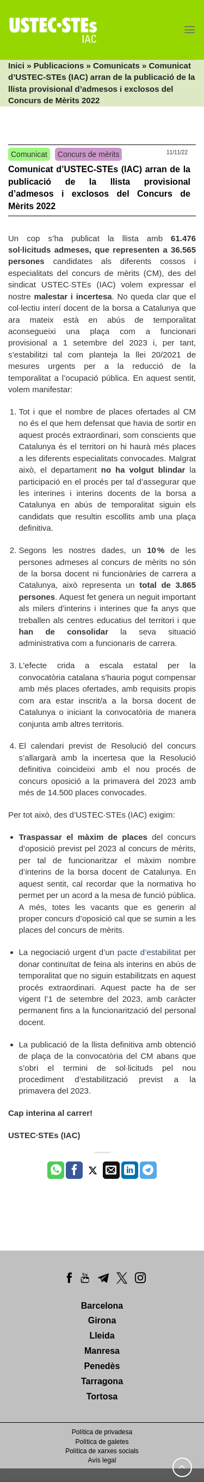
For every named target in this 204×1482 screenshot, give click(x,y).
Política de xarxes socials (102, 1451)
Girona (102, 1320)
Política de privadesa (102, 1432)
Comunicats (116, 65)
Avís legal (102, 1460)
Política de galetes (101, 1442)
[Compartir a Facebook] (74, 1170)
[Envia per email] (111, 1170)
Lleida (101, 1335)
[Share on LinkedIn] (129, 1170)
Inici (16, 65)
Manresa (102, 1350)
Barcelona (102, 1305)
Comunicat (29, 154)
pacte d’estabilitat (149, 952)
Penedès (102, 1366)
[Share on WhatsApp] (55, 1170)
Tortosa (102, 1396)
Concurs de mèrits (89, 154)
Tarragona (102, 1381)
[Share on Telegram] (148, 1170)
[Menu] (189, 29)
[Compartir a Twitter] (92, 1170)
